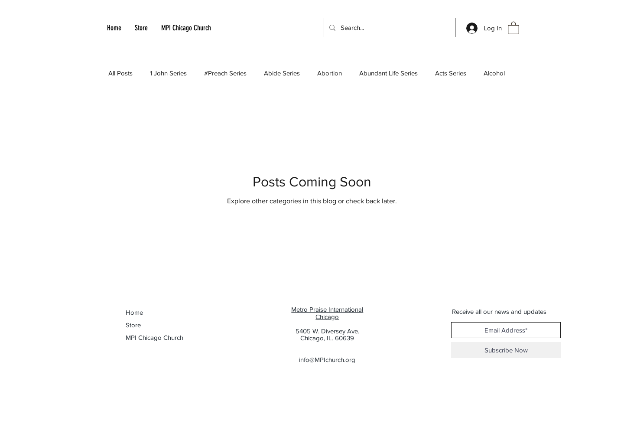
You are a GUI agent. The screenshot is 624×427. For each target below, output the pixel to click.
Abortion (329, 73)
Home (134, 312)
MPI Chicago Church (150, 337)
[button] (513, 27)
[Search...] (389, 27)
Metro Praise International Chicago (327, 313)
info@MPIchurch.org (327, 359)
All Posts (120, 73)
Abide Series (282, 73)
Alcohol (494, 73)
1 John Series (168, 73)
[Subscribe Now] (506, 350)
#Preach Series (225, 73)
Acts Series (450, 73)
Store (133, 325)
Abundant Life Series (388, 73)
